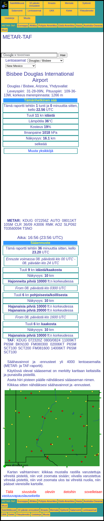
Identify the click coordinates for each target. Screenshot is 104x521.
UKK (51, 10)
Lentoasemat (34, 10)
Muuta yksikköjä (40, 151)
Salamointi (17, 10)
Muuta (27, 18)
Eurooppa (23, 25)
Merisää (69, 3)
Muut (4, 30)
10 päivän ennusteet (34, 4)
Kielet (69, 10)
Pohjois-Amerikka (47, 25)
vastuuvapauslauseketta (21, 496)
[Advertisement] (36, 47)
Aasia (79, 25)
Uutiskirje (10, 18)
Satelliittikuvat (17, 3)
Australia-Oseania (93, 25)
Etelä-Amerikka (66, 25)
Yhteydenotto (86, 10)
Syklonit (86, 3)
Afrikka (33, 25)
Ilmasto (51, 3)
